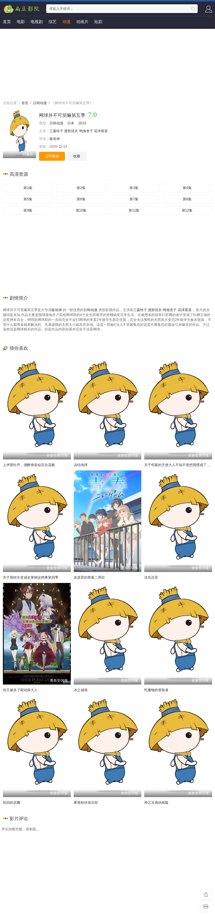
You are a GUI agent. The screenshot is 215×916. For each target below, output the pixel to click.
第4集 (187, 188)
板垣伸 (54, 139)
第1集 (27, 188)
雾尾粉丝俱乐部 (86, 803)
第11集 (134, 210)
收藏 (76, 156)
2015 (82, 123)
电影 (21, 21)
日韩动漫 (40, 103)
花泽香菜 (101, 131)
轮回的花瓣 (11, 803)
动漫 (66, 21)
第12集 (187, 210)
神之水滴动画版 (156, 803)
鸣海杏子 (86, 131)
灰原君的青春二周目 (89, 577)
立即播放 (52, 156)
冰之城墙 (81, 690)
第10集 (81, 210)
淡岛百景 (151, 577)
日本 (70, 123)
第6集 (81, 199)
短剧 (98, 21)
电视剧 (37, 21)
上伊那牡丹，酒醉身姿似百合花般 (29, 465)
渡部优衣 (71, 131)
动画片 (82, 21)
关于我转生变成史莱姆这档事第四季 (30, 577)
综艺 (53, 21)
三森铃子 (56, 131)
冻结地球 (81, 465)
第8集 (187, 199)
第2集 (81, 188)
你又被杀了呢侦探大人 (20, 690)
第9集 (27, 210)
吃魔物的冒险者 (156, 690)
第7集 (133, 199)
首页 (7, 21)
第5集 (27, 199)
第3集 (133, 188)
